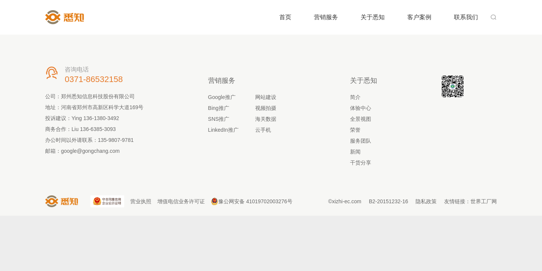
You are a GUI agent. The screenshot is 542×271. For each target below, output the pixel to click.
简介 (355, 97)
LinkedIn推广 (223, 130)
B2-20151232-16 (388, 201)
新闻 (355, 152)
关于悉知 (373, 17)
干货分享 (360, 163)
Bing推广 (218, 108)
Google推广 (222, 97)
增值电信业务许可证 (181, 201)
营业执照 (140, 201)
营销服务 (326, 17)
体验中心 (360, 108)
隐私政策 (426, 201)
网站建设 (265, 97)
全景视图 (360, 119)
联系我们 (466, 17)
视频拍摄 (265, 108)
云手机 (263, 130)
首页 (285, 17)
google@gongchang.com (90, 151)
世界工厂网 (483, 201)
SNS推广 (219, 119)
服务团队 (360, 141)
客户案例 (419, 17)
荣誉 (355, 130)
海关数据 (265, 119)
